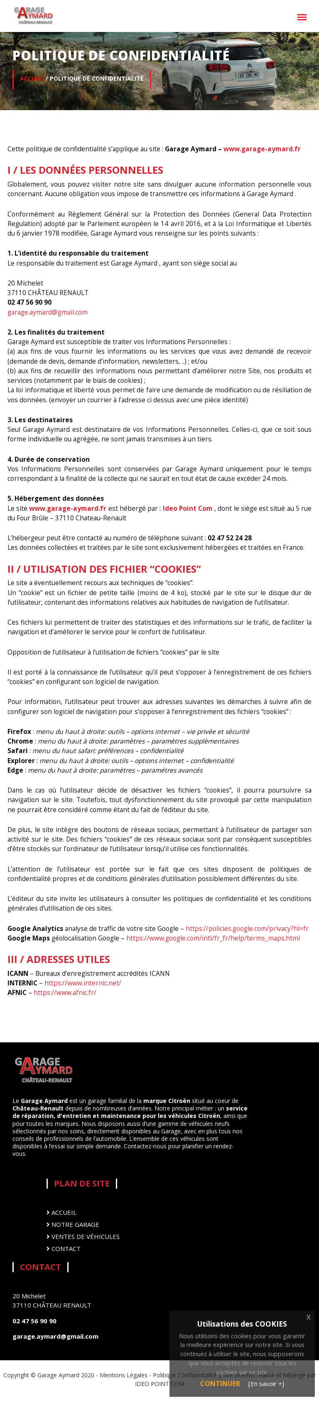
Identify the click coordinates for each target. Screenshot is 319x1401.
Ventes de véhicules (83, 1236)
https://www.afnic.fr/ (65, 992)
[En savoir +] (266, 1383)
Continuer (220, 1383)
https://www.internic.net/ (82, 982)
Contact (64, 1248)
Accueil (61, 1212)
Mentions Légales (123, 1375)
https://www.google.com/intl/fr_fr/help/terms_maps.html (213, 938)
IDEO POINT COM (159, 1384)
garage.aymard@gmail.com (47, 312)
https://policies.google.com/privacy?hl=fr (247, 928)
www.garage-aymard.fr (262, 148)
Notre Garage (73, 1224)
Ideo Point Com (187, 508)
